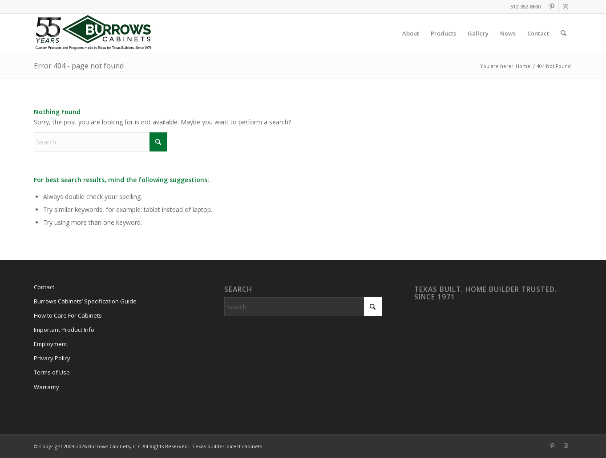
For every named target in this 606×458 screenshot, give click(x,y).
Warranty (46, 387)
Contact (44, 287)
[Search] (563, 33)
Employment (50, 344)
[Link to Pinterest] (551, 6)
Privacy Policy (52, 358)
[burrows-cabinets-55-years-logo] (93, 33)
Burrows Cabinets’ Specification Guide (85, 301)
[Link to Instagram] (565, 6)
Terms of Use (52, 372)
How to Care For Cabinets (68, 315)
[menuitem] (410, 33)
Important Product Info (64, 330)
